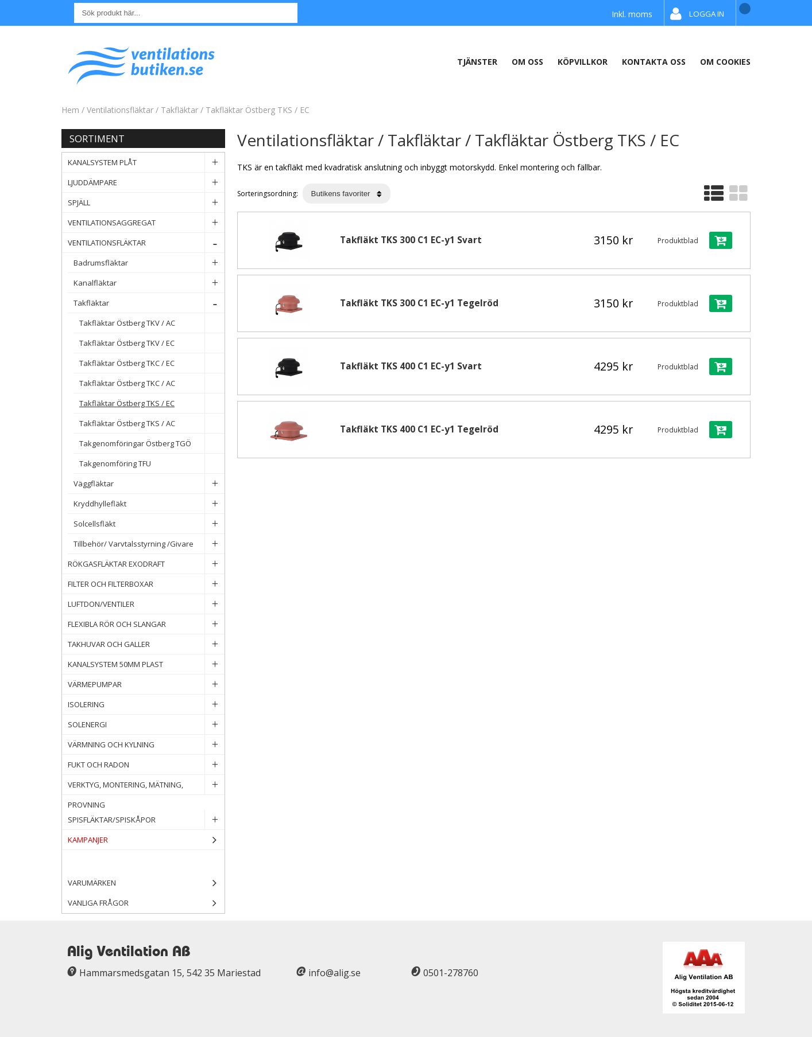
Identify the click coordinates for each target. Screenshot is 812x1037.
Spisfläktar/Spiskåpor (146, 820)
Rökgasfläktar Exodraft (146, 564)
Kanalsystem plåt (146, 163)
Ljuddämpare (146, 183)
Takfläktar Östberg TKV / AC (152, 323)
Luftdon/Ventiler (146, 604)
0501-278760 (450, 972)
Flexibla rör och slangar (146, 624)
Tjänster (477, 61)
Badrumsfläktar (149, 263)
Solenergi (146, 725)
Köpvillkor (583, 61)
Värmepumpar (146, 685)
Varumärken (146, 883)
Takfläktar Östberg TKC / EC (152, 363)
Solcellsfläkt (149, 524)
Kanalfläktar (149, 283)
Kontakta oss (654, 61)
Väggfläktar (149, 484)
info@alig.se (334, 972)
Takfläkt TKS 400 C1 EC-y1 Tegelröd (419, 429)
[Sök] (185, 13)
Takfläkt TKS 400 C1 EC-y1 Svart (411, 366)
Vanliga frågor (98, 903)
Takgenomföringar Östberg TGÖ (152, 444)
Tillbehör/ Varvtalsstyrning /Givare (149, 544)
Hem (70, 109)
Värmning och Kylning (146, 745)
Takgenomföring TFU (152, 464)
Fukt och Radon (146, 765)
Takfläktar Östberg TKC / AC (152, 383)
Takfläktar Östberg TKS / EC (258, 109)
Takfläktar (179, 109)
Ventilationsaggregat (146, 223)
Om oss (527, 61)
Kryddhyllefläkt (149, 504)
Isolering (146, 705)
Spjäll (146, 203)
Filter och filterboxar (146, 584)
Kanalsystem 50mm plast (146, 664)
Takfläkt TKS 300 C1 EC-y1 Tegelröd (419, 303)
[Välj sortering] (346, 194)
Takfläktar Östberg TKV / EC (152, 343)
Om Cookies (725, 61)
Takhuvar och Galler (146, 644)
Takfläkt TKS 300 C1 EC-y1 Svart (411, 240)
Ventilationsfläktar (120, 109)
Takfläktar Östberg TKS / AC (152, 424)
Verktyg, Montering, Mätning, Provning (146, 785)
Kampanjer (146, 840)
